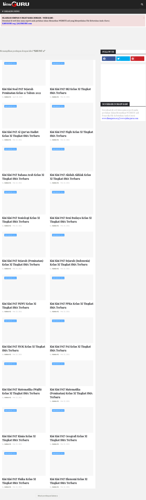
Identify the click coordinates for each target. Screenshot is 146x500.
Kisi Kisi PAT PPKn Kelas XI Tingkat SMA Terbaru (71, 305)
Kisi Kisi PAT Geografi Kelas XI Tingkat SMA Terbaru (68, 438)
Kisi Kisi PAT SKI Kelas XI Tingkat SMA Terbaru (70, 91)
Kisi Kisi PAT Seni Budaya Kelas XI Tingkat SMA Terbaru (71, 219)
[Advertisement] (73, 40)
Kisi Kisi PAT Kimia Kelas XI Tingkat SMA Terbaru (19, 438)
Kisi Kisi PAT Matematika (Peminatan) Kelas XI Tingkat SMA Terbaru (71, 393)
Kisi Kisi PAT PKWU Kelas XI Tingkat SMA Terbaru (19, 305)
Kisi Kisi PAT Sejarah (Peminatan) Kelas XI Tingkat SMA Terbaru (22, 262)
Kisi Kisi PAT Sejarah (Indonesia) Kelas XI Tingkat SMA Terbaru (70, 262)
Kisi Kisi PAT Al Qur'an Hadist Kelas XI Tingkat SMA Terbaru (21, 134)
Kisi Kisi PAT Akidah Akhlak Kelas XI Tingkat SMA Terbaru (70, 176)
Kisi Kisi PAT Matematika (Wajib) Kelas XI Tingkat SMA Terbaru (21, 391)
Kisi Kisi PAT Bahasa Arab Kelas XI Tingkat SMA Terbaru (23, 176)
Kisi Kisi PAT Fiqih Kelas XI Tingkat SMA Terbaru (71, 134)
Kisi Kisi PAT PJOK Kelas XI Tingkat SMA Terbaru (23, 348)
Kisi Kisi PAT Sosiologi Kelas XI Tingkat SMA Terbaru (21, 219)
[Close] (144, 17)
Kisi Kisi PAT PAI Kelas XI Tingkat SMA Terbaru (70, 348)
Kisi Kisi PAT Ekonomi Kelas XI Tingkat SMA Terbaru (68, 481)
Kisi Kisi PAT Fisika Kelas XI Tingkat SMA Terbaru (19, 481)
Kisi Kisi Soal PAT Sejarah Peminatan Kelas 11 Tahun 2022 (21, 91)
